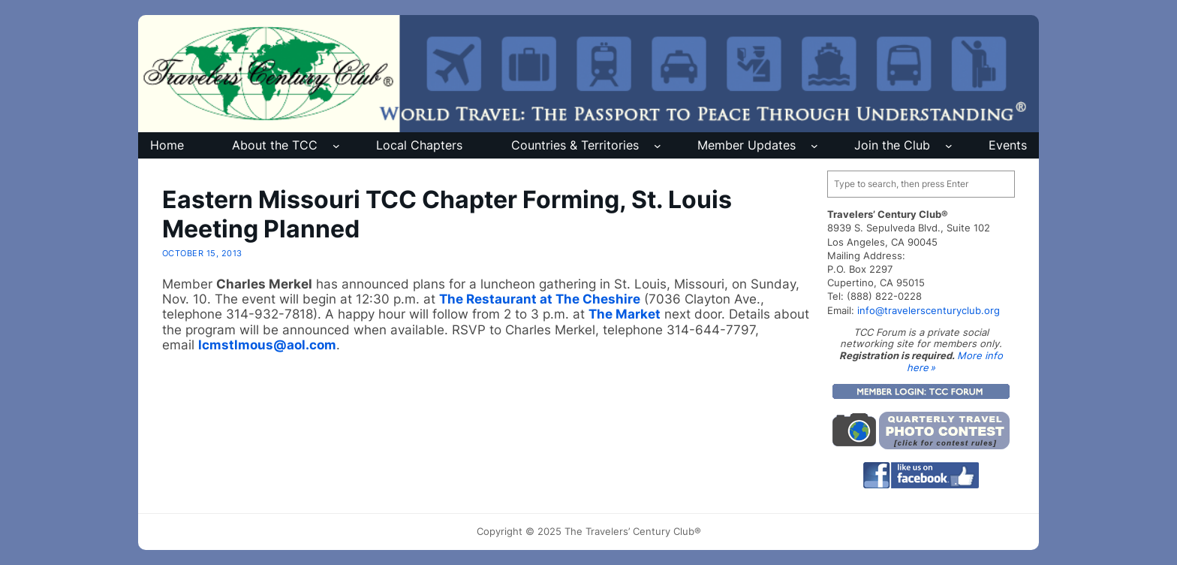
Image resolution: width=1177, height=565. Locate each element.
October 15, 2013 (202, 253)
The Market (624, 314)
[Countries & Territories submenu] (657, 146)
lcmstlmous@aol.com (267, 344)
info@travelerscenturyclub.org (928, 310)
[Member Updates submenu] (814, 146)
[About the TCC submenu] (336, 146)
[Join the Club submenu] (949, 146)
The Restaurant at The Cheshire (539, 299)
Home (167, 145)
